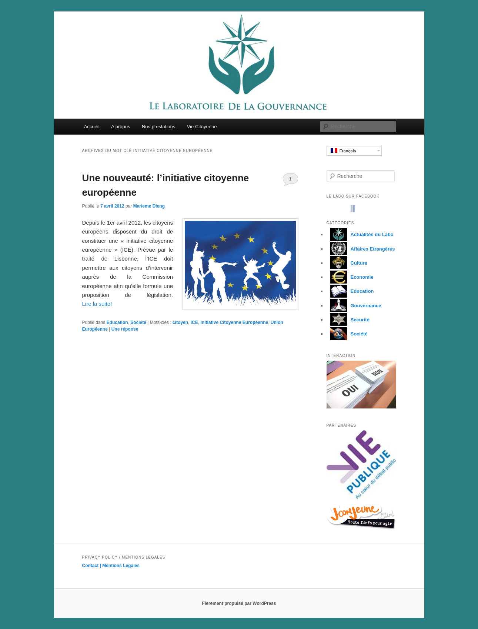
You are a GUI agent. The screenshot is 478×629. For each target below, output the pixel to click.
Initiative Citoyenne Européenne (234, 322)
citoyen (180, 322)
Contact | (92, 565)
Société (138, 322)
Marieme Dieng (149, 206)
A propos (120, 126)
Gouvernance (354, 305)
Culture (347, 263)
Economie (350, 277)
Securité (348, 319)
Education (117, 322)
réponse (124, 329)
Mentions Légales (121, 565)
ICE (194, 322)
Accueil (92, 126)
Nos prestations (158, 126)
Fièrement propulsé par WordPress (239, 603)
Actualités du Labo (360, 234)
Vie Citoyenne (202, 126)
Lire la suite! (97, 304)
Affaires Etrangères (361, 249)
